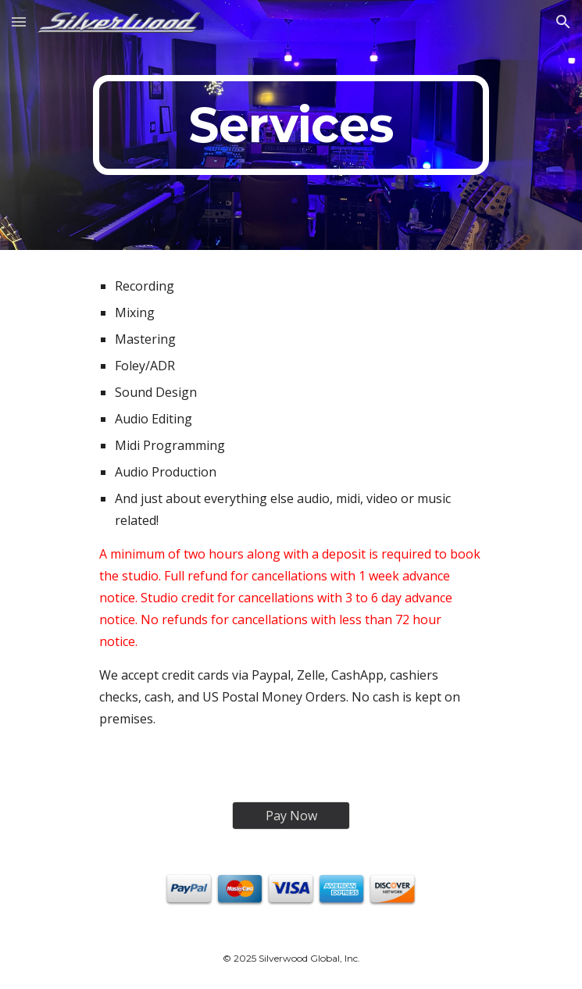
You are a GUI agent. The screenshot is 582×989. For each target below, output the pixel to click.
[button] (18, 21)
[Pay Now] (291, 815)
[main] (291, 125)
